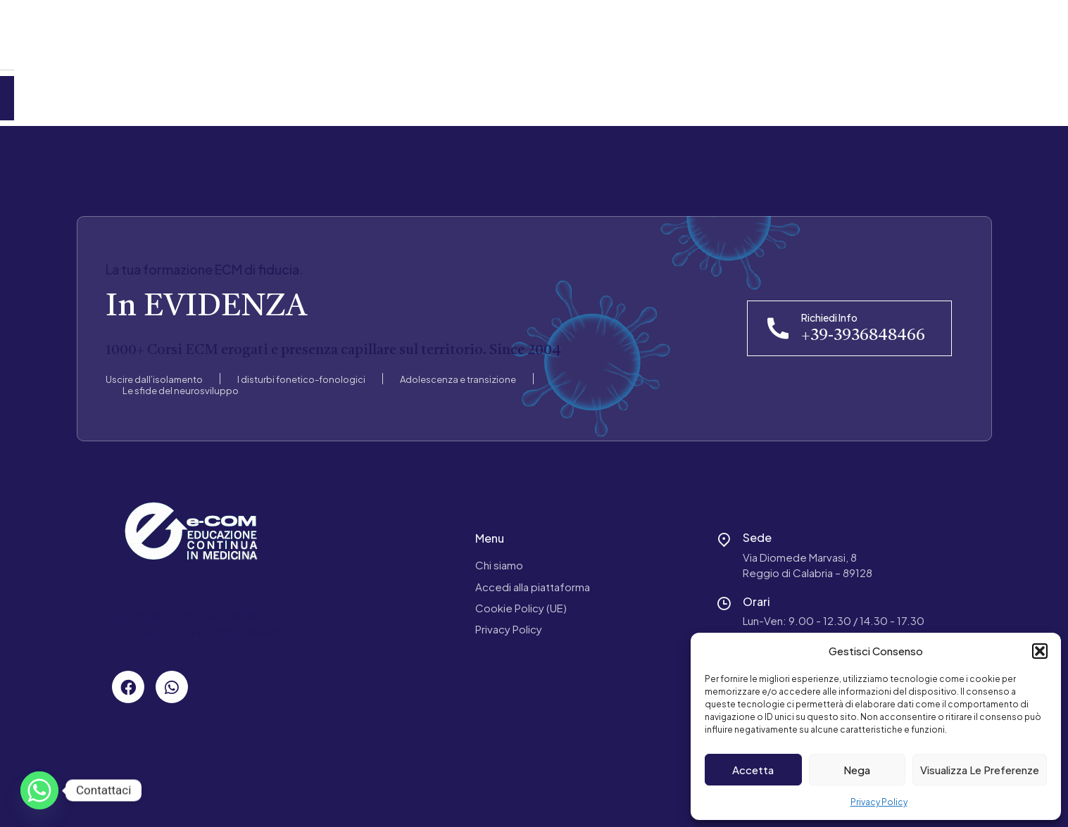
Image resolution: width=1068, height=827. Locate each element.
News (272, 92)
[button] (1040, 651)
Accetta (753, 769)
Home (57, 92)
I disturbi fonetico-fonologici (301, 368)
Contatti (344, 92)
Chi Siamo (134, 92)
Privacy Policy (878, 802)
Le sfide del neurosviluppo (180, 379)
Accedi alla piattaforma (532, 575)
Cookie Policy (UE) (521, 596)
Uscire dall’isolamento (154, 368)
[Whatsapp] (39, 790)
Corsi (208, 92)
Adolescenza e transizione (458, 368)
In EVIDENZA (206, 297)
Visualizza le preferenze (979, 769)
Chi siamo (499, 554)
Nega (856, 769)
